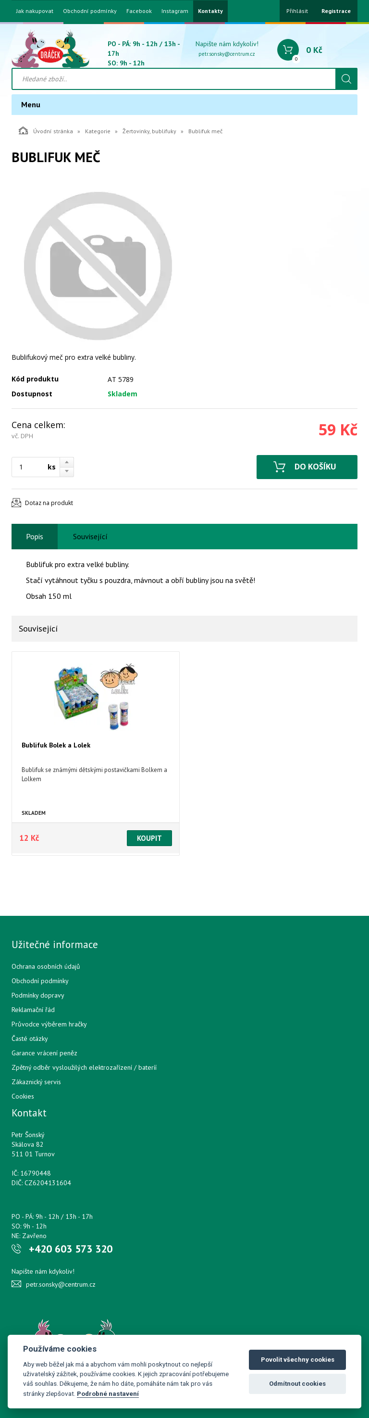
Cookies (23, 1096)
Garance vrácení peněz (44, 1053)
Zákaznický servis (36, 1081)
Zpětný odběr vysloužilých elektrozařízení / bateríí (84, 1067)
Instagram (174, 11)
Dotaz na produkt (49, 503)
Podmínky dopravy (38, 995)
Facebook (139, 11)
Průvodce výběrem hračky (49, 1024)
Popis (34, 536)
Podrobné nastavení (108, 1393)
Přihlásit (297, 10)
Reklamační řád (33, 1009)
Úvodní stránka (46, 130)
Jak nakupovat (34, 11)
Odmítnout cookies (297, 1383)
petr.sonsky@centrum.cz (226, 54)
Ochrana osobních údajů (46, 966)
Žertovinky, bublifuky (149, 131)
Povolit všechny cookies (297, 1359)
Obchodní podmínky (90, 11)
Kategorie (98, 131)
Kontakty (210, 11)
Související (90, 536)
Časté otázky (30, 1038)
